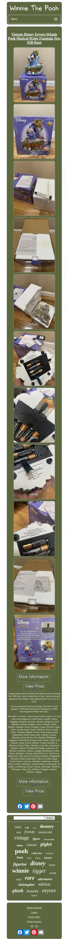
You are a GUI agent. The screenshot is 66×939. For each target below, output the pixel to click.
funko (20, 845)
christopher (26, 885)
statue (38, 858)
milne (29, 858)
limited (48, 857)
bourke (33, 891)
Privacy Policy (34, 917)
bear (20, 857)
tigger (39, 870)
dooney (47, 826)
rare (29, 878)
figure (36, 838)
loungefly (52, 873)
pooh (21, 851)
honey (34, 895)
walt (27, 827)
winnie (20, 870)
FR (36, 926)
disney (37, 863)
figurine (20, 864)
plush (17, 890)
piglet (46, 844)
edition (44, 884)
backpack (50, 853)
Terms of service (34, 921)
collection (37, 853)
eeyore (49, 890)
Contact (34, 912)
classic (31, 844)
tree (19, 832)
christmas (49, 840)
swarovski (45, 832)
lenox (52, 864)
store (34, 828)
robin (18, 827)
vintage (21, 837)
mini (18, 879)
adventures (45, 879)
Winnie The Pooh (34, 908)
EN (32, 926)
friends (30, 832)
